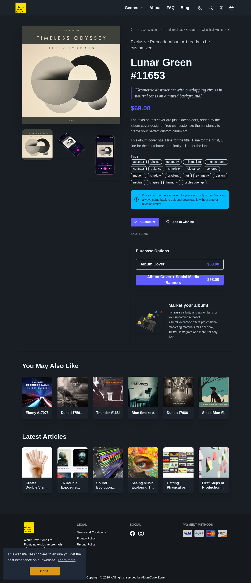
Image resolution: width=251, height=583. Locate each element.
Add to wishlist (180, 222)
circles (155, 161)
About (155, 8)
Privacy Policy (86, 538)
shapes (154, 182)
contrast (138, 168)
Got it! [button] (44, 571)
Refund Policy (86, 544)
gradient (173, 175)
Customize (145, 222)
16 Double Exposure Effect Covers (72, 487)
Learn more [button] (67, 560)
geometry (172, 161)
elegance (193, 168)
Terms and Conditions (91, 532)
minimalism (193, 161)
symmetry (202, 175)
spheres (211, 168)
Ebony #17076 (37, 413)
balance (156, 168)
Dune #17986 (177, 413)
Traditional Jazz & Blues (180, 29)
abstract (138, 161)
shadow (155, 175)
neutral (138, 182)
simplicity (174, 168)
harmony (172, 182)
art (187, 175)
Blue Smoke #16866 (148, 413)
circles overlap (194, 182)
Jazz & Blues (149, 29)
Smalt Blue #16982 (217, 413)
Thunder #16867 (109, 413)
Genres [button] (134, 8)
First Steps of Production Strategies (213, 487)
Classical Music (212, 29)
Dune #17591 (71, 413)
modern (138, 175)
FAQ (171, 8)
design (220, 175)
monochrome (216, 161)
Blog (185, 8)
